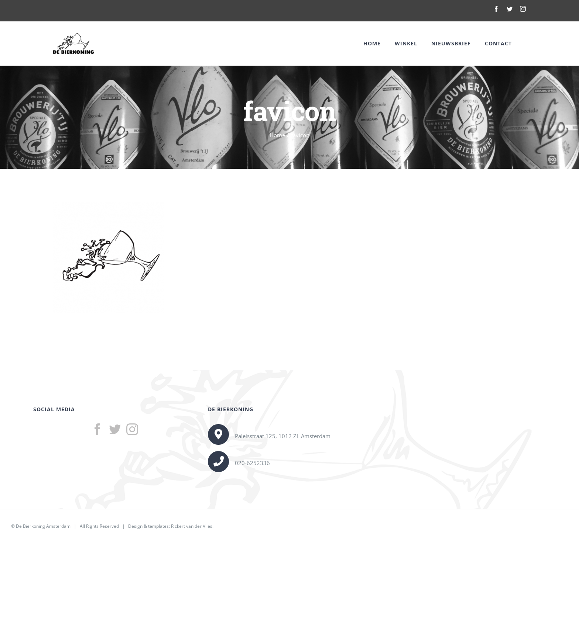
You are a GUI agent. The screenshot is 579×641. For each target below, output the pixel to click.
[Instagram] (132, 429)
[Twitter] (115, 429)
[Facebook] (97, 429)
